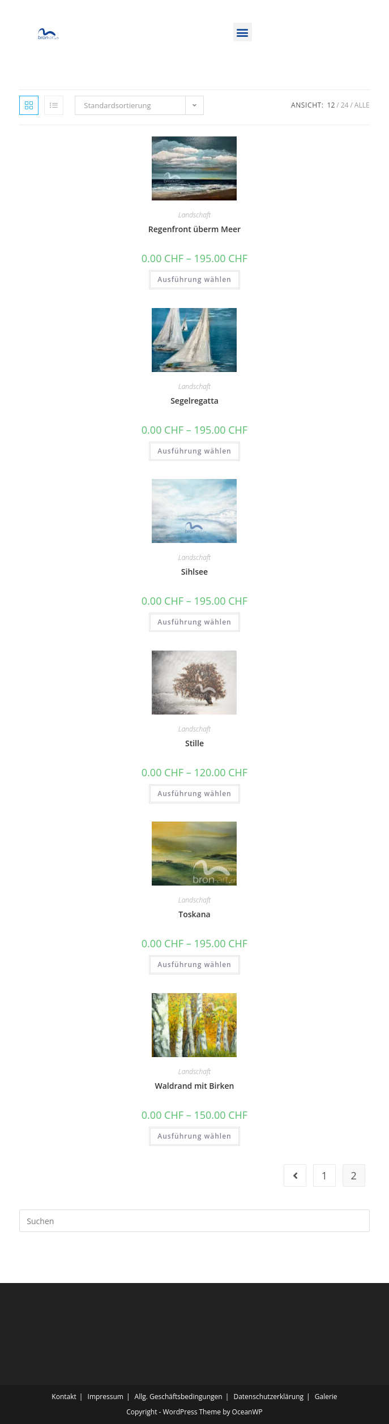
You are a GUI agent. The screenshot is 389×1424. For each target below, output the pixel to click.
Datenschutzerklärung (268, 1396)
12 (331, 105)
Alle (362, 105)
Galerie (326, 1396)
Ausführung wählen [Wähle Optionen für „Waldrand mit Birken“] (194, 1136)
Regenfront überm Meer (194, 229)
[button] (242, 32)
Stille (194, 743)
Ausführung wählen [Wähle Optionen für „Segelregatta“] (194, 451)
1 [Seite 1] (324, 1175)
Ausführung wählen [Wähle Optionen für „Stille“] (194, 793)
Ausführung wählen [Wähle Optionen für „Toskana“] (194, 964)
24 (345, 105)
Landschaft (194, 215)
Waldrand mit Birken (194, 1085)
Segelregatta (194, 400)
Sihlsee (194, 571)
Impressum (105, 1396)
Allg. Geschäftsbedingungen (179, 1396)
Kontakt (64, 1396)
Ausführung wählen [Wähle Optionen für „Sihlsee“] (194, 622)
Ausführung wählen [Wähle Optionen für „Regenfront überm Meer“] (194, 279)
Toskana (194, 914)
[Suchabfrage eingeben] (194, 1220)
